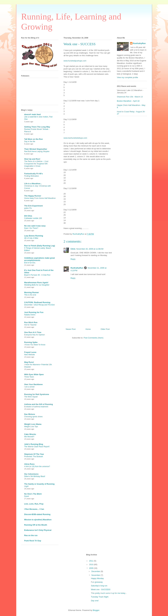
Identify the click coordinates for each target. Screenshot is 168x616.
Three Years (29, 377)
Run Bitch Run (30, 322)
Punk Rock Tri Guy (32, 541)
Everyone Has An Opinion (34, 335)
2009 (91, 568)
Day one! (95, 600)
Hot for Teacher (30, 325)
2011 (91, 561)
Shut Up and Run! (32, 159)
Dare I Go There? (31, 228)
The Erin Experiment (33, 206)
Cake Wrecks (30, 434)
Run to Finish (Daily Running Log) (39, 246)
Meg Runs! (29, 362)
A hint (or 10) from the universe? (37, 466)
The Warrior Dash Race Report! (37, 447)
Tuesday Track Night (99, 597)
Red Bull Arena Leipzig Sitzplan (36, 151)
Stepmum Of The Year (34, 454)
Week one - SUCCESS (100, 589)
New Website (29, 355)
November (96, 575)
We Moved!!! (29, 437)
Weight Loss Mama (33, 424)
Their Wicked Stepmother (35, 149)
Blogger (96, 610)
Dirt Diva (28, 216)
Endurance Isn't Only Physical (37, 530)
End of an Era (29, 263)
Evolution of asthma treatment (36, 407)
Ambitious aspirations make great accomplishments (39, 259)
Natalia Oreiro (29, 315)
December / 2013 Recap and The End (39, 305)
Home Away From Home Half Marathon (40, 198)
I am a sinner (29, 387)
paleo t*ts (28, 208)
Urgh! (26, 486)
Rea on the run (31, 535)
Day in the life (29, 141)
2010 (91, 564)
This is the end (30, 295)
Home (88, 329)
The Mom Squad (31, 397)
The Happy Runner (32, 196)
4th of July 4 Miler (31, 238)
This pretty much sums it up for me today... (109, 593)
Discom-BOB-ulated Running (37, 514)
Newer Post (71, 329)
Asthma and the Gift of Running (38, 404)
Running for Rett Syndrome (36, 394)
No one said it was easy (35, 226)
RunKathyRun (77, 268)
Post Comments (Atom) (93, 338)
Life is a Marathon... (33, 183)
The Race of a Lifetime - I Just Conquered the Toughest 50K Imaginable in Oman (36, 163)
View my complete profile (127, 77)
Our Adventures (31, 474)
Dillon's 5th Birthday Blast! (34, 476)
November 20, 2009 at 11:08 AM (89, 249)
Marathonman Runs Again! (36, 282)
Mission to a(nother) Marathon (37, 519)
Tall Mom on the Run (33, 139)
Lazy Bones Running (33, 236)
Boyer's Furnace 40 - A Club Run (37, 275)
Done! (26, 496)
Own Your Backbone (33, 384)
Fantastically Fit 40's (33, 173)
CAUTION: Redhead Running (37, 302)
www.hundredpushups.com (75, 61)
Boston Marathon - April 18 (128, 101)
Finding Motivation (31, 176)
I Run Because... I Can (34, 509)
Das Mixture (29, 414)
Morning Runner (31, 292)
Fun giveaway (97, 582)
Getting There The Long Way (37, 127)
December (96, 571)
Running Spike (31, 342)
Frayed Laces (30, 352)
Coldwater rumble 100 (33, 218)
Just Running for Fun (33, 312)
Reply (73, 259)
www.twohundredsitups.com (75, 138)
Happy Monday (97, 578)
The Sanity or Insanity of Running (39, 484)
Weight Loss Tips (31, 427)
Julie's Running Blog (33, 444)
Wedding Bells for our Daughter (36, 285)
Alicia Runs (29, 464)
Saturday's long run (99, 586)
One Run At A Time (32, 332)
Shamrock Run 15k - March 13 (130, 97)
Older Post (105, 329)
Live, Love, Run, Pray (34, 504)
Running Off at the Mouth (35, 525)
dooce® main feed (32, 114)
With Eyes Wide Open (34, 374)
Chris (73, 249)
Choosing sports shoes (33, 417)
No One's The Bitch (33, 494)
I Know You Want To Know (34, 345)
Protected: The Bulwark (33, 456)
